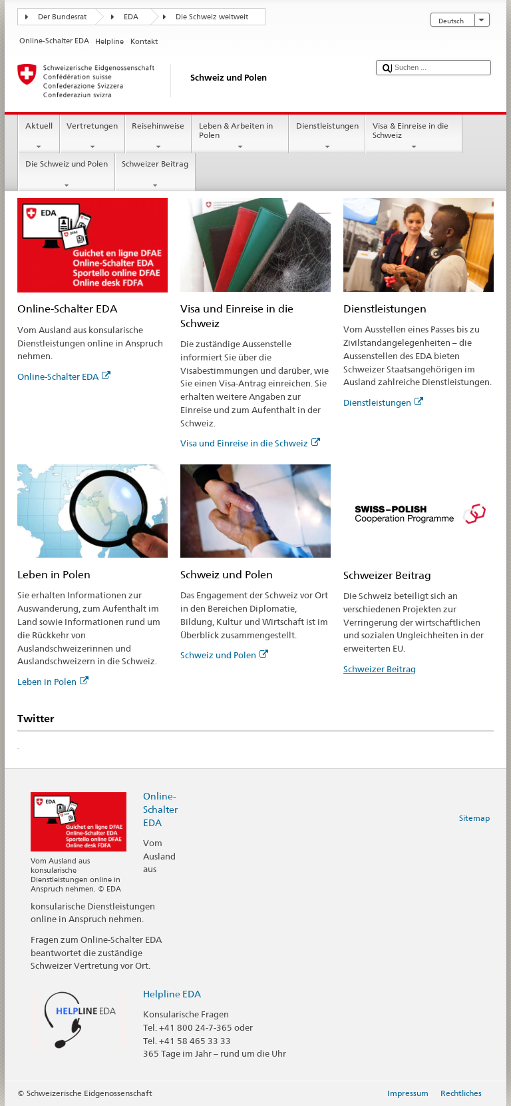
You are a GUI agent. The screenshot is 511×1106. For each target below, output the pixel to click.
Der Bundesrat (62, 17)
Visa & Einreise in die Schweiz (414, 137)
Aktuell (39, 137)
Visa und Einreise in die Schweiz (250, 443)
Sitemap (474, 818)
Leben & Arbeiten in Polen (240, 137)
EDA (131, 17)
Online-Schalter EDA (63, 376)
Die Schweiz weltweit (212, 17)
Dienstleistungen (327, 137)
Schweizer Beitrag (155, 175)
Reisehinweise (158, 137)
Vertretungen (92, 137)
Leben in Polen (52, 681)
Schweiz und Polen (224, 655)
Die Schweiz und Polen (66, 175)
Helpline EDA (172, 993)
